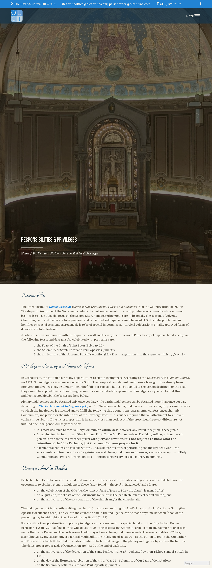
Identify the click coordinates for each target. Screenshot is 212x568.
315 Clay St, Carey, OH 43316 (33, 4)
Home (25, 253)
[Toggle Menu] (197, 15)
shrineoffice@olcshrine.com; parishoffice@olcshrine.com (106, 4)
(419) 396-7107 (169, 4)
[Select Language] (197, 563)
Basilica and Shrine (46, 253)
